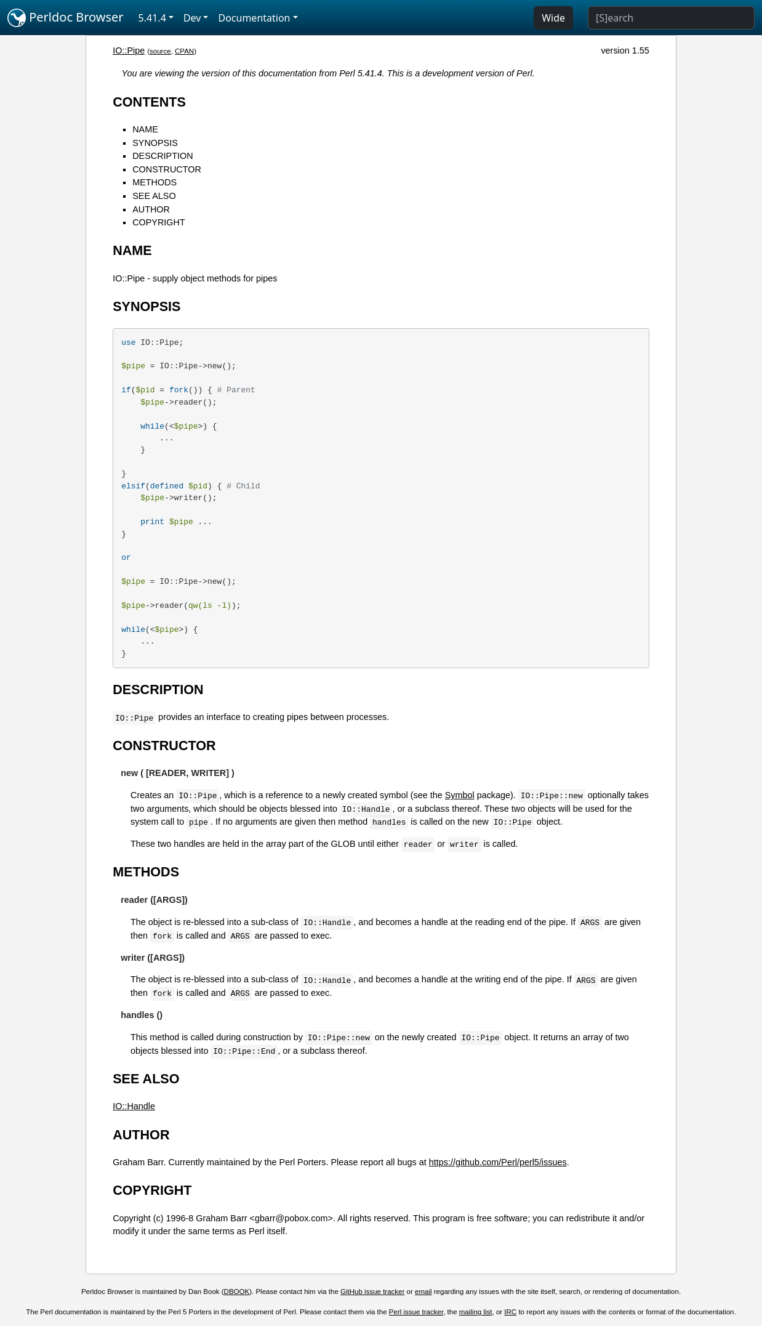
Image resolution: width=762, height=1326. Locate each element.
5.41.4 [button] (152, 18)
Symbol (460, 795)
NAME (145, 129)
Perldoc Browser (65, 18)
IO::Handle (134, 1106)
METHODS (154, 182)
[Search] (671, 18)
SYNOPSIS (155, 143)
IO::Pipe (129, 50)
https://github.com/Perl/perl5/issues (498, 1162)
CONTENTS (149, 102)
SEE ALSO (153, 196)
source (160, 51)
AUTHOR (151, 209)
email (423, 1291)
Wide (553, 18)
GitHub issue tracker (372, 1291)
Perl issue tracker (416, 1312)
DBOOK (237, 1291)
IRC (510, 1312)
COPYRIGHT (158, 222)
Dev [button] (192, 18)
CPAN (184, 51)
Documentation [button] (254, 18)
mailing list (475, 1312)
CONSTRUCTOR (166, 169)
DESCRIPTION (162, 156)
